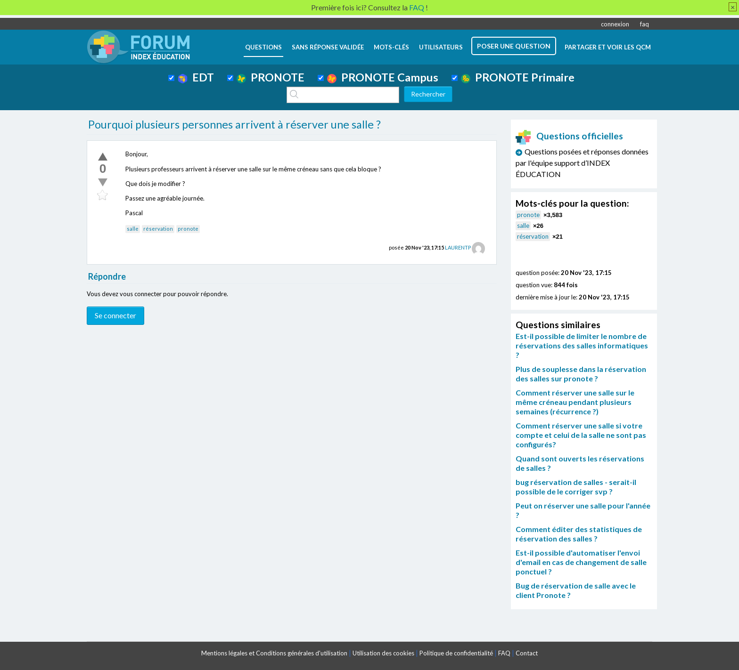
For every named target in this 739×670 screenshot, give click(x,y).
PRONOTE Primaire (518, 77)
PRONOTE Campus (382, 77)
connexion (615, 24)
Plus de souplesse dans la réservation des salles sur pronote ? (581, 373)
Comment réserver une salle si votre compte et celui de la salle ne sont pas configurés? (581, 435)
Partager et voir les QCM (608, 47)
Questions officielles (569, 135)
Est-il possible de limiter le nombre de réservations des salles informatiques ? (582, 345)
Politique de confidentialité (456, 653)
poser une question (513, 46)
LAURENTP (458, 247)
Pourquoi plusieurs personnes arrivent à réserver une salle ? (234, 124)
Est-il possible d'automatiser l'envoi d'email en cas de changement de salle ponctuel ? (581, 562)
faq (644, 24)
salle (133, 229)
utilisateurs (441, 47)
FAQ (504, 653)
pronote (188, 229)
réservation (158, 229)
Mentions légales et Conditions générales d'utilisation (274, 653)
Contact (527, 653)
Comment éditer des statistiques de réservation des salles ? (579, 534)
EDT (196, 77)
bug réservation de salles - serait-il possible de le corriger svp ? (576, 486)
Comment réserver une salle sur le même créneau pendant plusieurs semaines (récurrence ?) (575, 402)
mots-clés (391, 47)
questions (263, 47)
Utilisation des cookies (383, 653)
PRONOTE (270, 77)
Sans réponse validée (328, 47)
